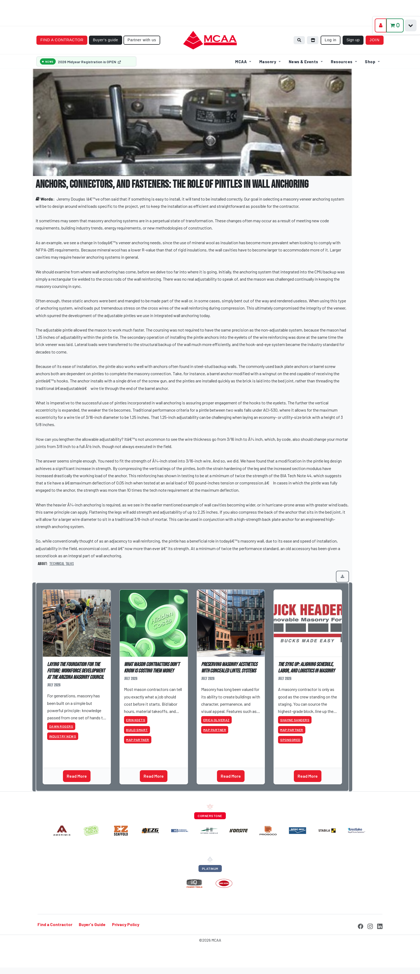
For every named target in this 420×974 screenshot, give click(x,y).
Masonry (267, 61)
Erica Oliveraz (216, 720)
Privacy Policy (125, 924)
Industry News (62, 736)
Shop (370, 61)
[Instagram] (370, 925)
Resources (341, 61)
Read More (77, 776)
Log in (330, 40)
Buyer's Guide (92, 924)
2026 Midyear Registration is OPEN (89, 61)
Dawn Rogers (61, 726)
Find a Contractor (55, 924)
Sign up (352, 40)
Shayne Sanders (294, 720)
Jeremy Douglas (71, 198)
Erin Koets (135, 720)
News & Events (303, 61)
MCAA (241, 61)
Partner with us (142, 40)
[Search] (299, 40)
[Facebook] (360, 925)
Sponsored (290, 740)
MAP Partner (137, 740)
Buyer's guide (105, 40)
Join (375, 40)
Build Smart (137, 730)
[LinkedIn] (379, 925)
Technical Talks (61, 563)
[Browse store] (313, 40)
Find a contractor (62, 40)
